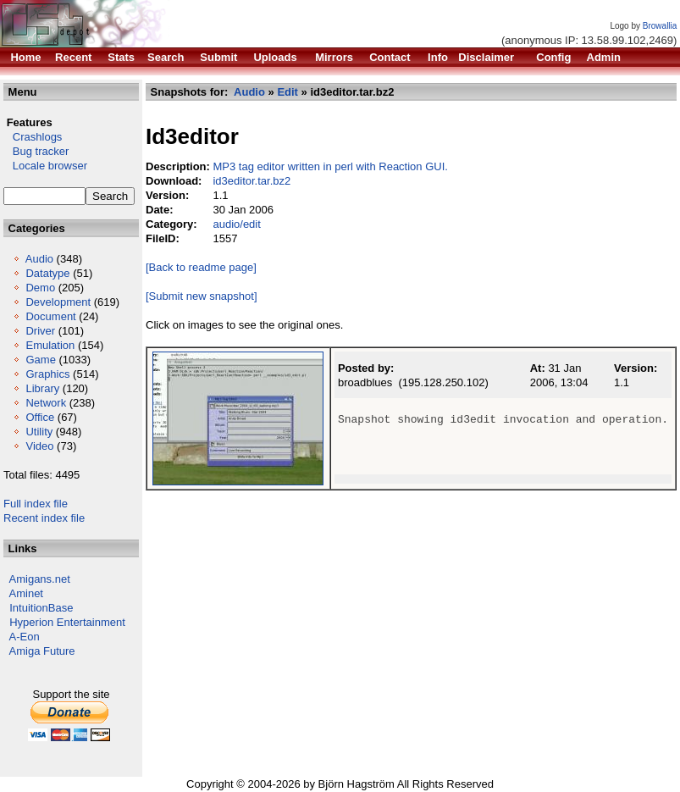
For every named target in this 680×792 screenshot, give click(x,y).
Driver (40, 330)
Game (40, 359)
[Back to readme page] (201, 267)
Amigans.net (39, 579)
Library (42, 388)
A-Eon (24, 636)
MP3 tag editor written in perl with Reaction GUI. (330, 166)
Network (45, 402)
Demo (40, 287)
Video (39, 446)
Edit (287, 92)
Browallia (660, 25)
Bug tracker (36, 151)
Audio (39, 258)
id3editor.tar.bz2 (251, 180)
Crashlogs (32, 136)
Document (50, 316)
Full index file (35, 503)
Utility (39, 431)
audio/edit (236, 224)
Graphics (47, 374)
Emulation (50, 345)
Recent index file (44, 518)
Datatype (47, 273)
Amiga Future (42, 651)
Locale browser (45, 165)
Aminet (26, 593)
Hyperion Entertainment (67, 622)
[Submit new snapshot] (201, 296)
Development (58, 302)
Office (39, 417)
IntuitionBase (41, 607)
